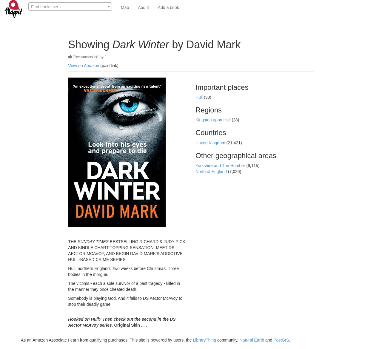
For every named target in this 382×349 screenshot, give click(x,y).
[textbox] (70, 7)
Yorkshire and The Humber (220, 165)
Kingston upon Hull (213, 120)
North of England (211, 171)
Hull (199, 97)
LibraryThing (204, 340)
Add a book (168, 7)
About (143, 7)
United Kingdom (211, 142)
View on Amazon (83, 65)
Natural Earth (252, 340)
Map (125, 7)
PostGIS (281, 340)
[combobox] (70, 6)
